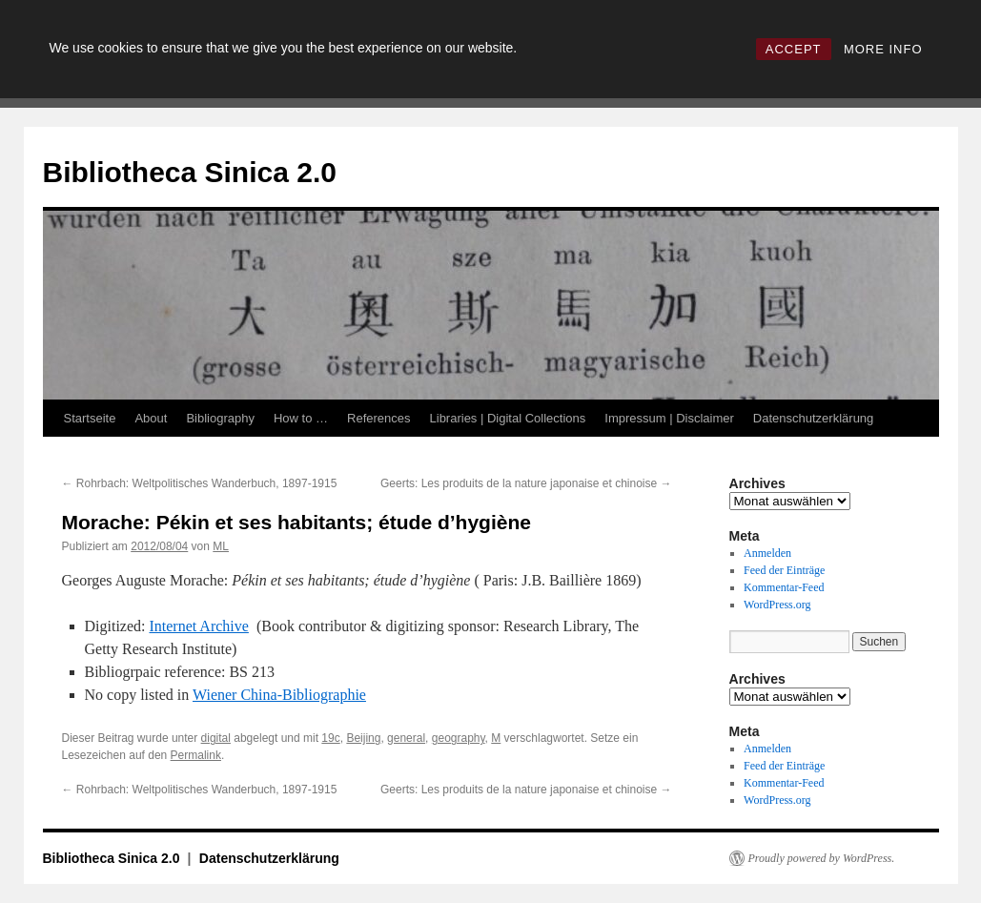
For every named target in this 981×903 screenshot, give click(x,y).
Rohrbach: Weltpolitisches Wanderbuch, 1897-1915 (199, 483)
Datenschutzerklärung (813, 418)
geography (458, 738)
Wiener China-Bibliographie (279, 695)
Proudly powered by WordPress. (821, 858)
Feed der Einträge (784, 570)
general (406, 738)
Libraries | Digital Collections (508, 418)
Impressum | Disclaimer (669, 418)
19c (330, 738)
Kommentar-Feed (784, 587)
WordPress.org (777, 604)
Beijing (363, 738)
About (150, 418)
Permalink (196, 755)
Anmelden (767, 553)
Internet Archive (198, 626)
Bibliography (220, 418)
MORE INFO (883, 49)
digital (216, 738)
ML (221, 546)
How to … (301, 418)
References (378, 418)
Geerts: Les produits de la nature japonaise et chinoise (526, 483)
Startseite (90, 418)
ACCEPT (794, 49)
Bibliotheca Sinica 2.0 (190, 172)
